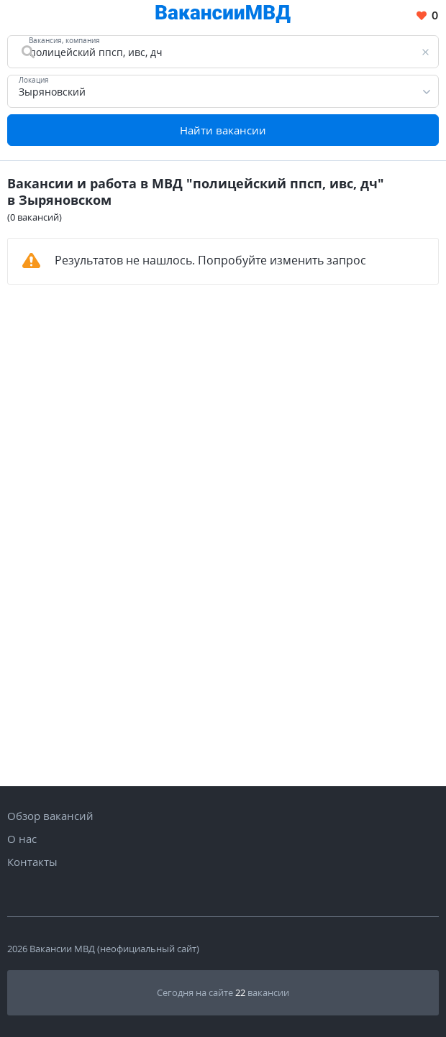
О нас (22, 838)
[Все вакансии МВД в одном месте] (223, 16)
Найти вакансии (223, 130)
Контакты (32, 861)
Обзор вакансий (50, 815)
